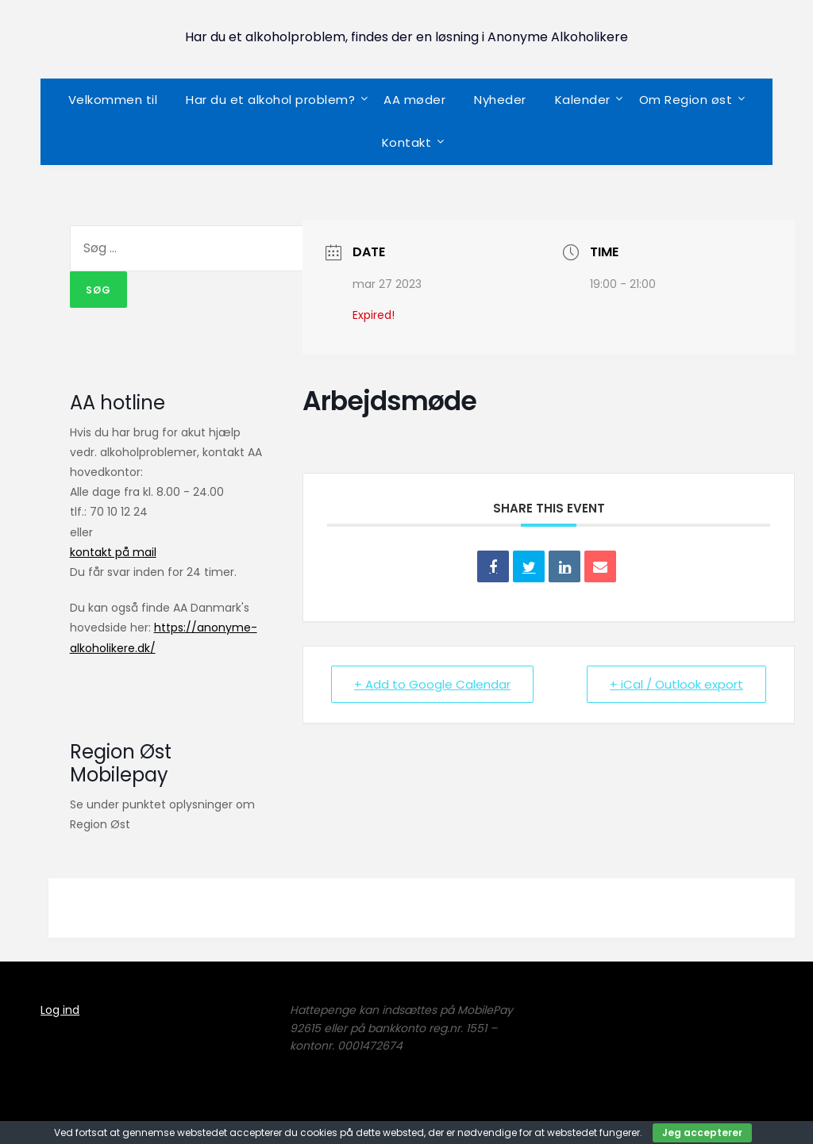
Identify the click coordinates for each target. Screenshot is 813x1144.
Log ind (59, 1010)
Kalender (583, 99)
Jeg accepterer (702, 1132)
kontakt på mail (113, 552)
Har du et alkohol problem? (270, 99)
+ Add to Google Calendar (432, 684)
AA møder (414, 99)
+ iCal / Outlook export (676, 684)
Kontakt (407, 142)
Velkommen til (113, 99)
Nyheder (500, 99)
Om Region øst (686, 99)
